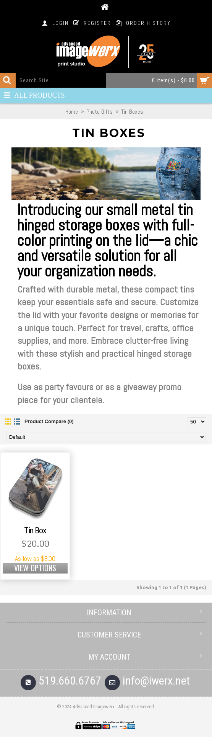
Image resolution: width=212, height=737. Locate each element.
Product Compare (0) (49, 421)
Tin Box (35, 530)
